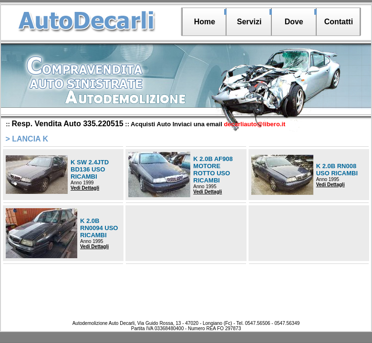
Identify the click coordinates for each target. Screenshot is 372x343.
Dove (294, 22)
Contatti (338, 22)
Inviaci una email (229, 124)
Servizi (249, 22)
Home (204, 22)
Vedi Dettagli (85, 188)
